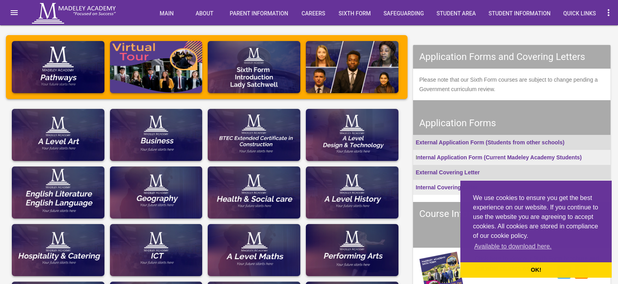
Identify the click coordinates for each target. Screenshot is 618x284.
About (204, 13)
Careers (313, 13)
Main (167, 13)
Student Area (456, 13)
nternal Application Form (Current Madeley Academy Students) (499, 157)
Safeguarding (403, 13)
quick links (579, 13)
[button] (14, 12)
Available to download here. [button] (512, 246)
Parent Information (259, 13)
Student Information (519, 13)
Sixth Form (355, 13)
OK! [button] (536, 270)
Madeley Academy (85, 13)
